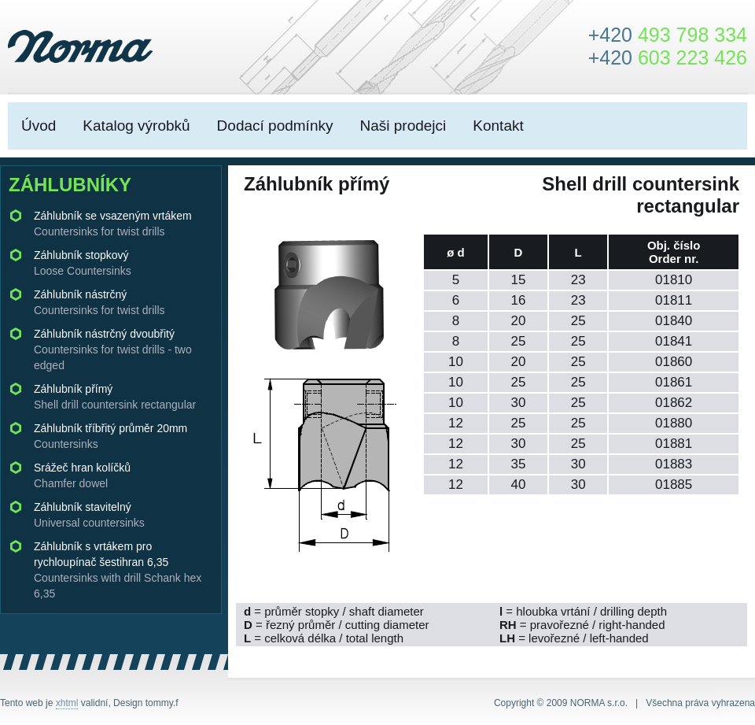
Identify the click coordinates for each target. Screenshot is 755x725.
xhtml (67, 702)
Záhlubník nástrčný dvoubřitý (113, 349)
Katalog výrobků (136, 125)
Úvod (38, 125)
